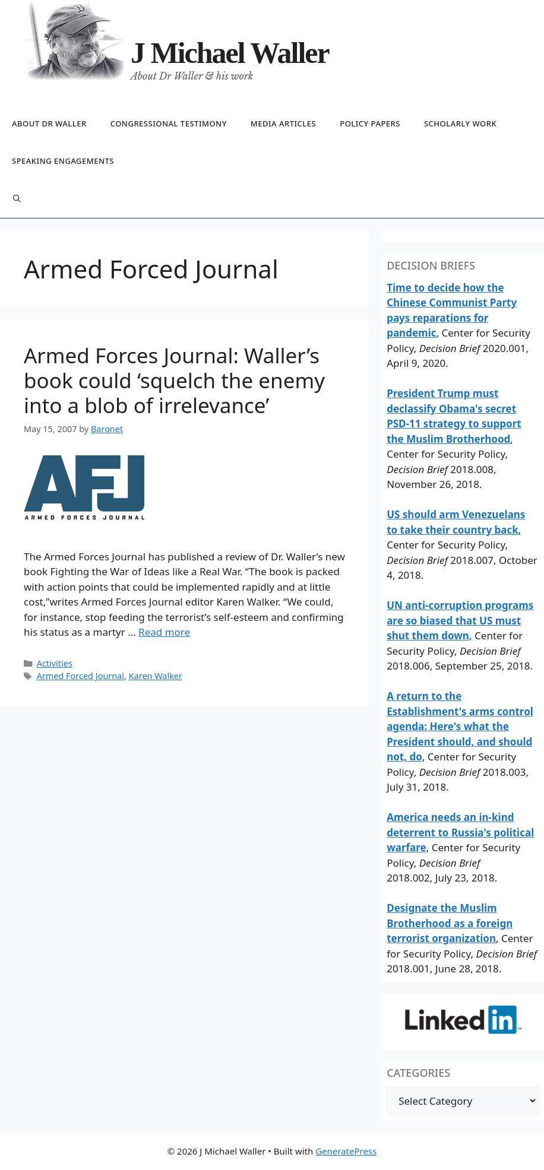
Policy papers (370, 123)
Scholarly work (460, 123)
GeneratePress (346, 1151)
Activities (54, 663)
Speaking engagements (63, 161)
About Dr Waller (49, 123)
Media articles (283, 123)
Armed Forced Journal (80, 675)
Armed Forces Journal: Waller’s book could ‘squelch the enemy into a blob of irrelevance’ (174, 380)
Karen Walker (155, 675)
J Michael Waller (230, 52)
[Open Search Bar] (17, 199)
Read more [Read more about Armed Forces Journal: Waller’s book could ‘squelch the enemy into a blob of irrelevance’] (164, 632)
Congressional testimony (168, 123)
